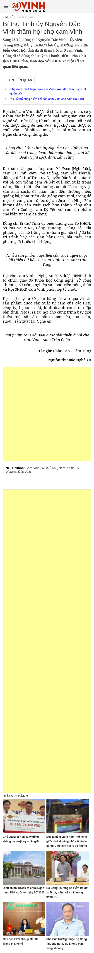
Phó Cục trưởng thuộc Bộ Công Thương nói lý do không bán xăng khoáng (66, 944)
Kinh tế (8, 17)
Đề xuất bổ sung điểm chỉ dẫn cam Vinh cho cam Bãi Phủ (46, 99)
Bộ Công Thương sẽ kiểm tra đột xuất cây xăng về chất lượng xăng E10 (67, 892)
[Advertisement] (47, 414)
